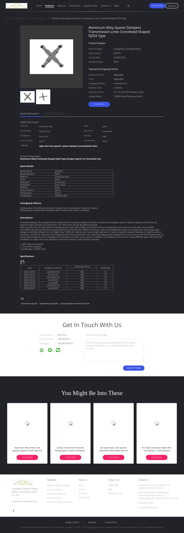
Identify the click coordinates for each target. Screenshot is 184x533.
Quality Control (90, 5)
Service (81, 489)
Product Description (55, 113)
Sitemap (92, 522)
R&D (110, 489)
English (172, 5)
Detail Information (29, 113)
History (81, 485)
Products (49, 5)
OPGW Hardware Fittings (58, 485)
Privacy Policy (111, 522)
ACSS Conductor (54, 489)
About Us (61, 5)
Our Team (83, 493)
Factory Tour (74, 5)
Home (39, 5)
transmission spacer (29, 303)
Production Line (115, 493)
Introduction (84, 497)
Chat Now (157, 5)
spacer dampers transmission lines (75, 303)
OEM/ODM (113, 485)
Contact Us (106, 5)
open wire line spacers (49, 303)
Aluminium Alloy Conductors (59, 502)
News (116, 5)
